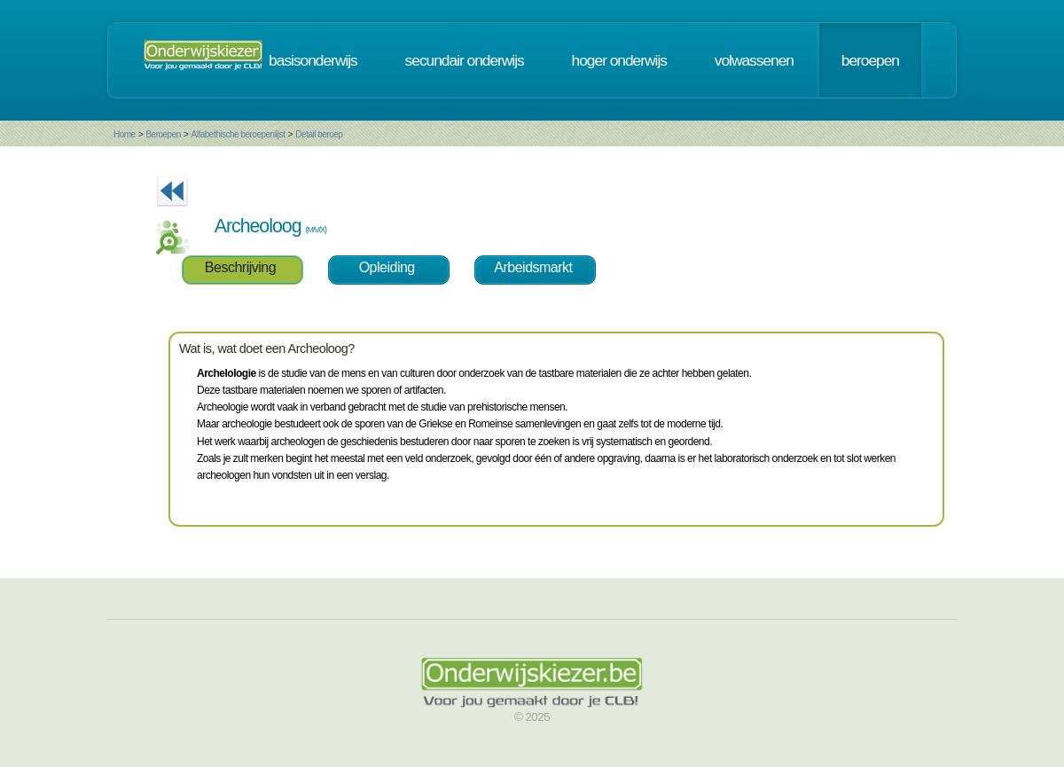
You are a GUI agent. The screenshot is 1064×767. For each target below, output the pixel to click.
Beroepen (162, 134)
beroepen (870, 60)
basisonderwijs (313, 60)
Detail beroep (318, 134)
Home (124, 134)
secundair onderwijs (464, 60)
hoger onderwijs (619, 60)
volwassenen (754, 60)
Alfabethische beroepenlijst (239, 134)
